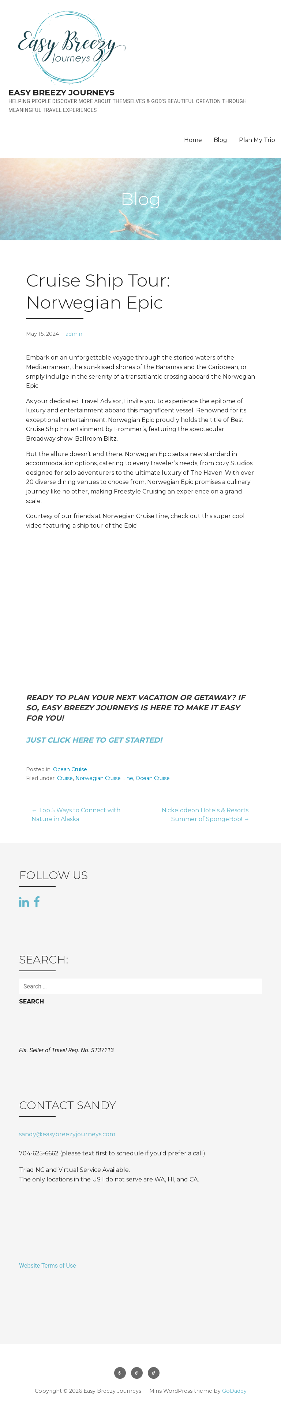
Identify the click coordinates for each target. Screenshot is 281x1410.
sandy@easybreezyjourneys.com (67, 1134)
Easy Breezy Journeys (61, 93)
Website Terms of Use (47, 1265)
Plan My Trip (257, 139)
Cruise (65, 778)
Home (193, 139)
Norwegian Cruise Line (104, 778)
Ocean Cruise (70, 769)
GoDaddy (234, 1391)
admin (73, 334)
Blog (220, 139)
